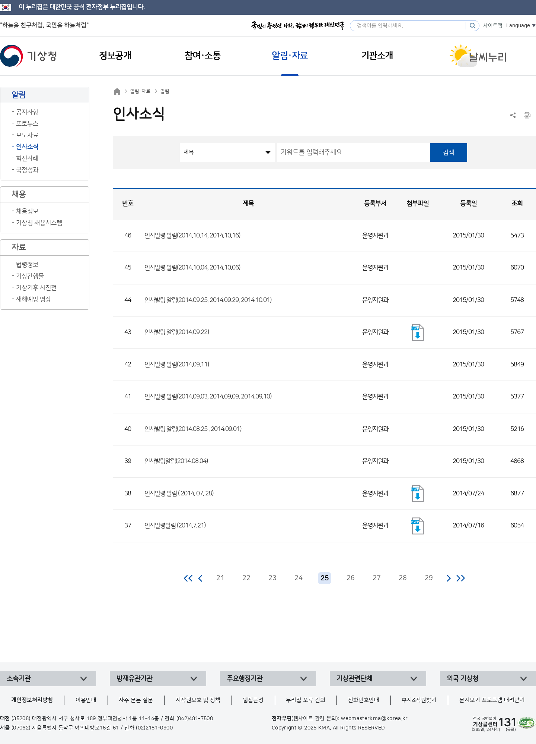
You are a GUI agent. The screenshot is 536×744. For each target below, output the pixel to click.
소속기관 (19, 678)
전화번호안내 (363, 700)
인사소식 (27, 147)
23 (272, 578)
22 (246, 578)
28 (403, 578)
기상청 (28, 56)
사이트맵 (492, 26)
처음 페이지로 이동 (188, 578)
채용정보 (27, 211)
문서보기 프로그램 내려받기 (492, 700)
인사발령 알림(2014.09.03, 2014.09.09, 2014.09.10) (207, 396)
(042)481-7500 (194, 719)
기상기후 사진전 (36, 287)
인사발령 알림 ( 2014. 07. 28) (178, 493)
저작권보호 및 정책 (198, 700)
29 (429, 578)
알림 (164, 91)
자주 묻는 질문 (136, 700)
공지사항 (27, 112)
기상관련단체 (354, 678)
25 (324, 578)
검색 (448, 152)
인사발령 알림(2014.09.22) (176, 332)
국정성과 (27, 170)
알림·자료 (140, 91)
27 (377, 578)
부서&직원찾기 (419, 700)
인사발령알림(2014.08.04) (176, 461)
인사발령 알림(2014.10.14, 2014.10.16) (192, 235)
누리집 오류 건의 (305, 700)
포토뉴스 (27, 123)
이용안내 (86, 700)
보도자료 (27, 135)
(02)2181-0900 (154, 728)
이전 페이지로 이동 (200, 578)
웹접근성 (253, 700)
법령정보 (27, 264)
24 (298, 578)
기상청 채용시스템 (39, 223)
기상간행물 (30, 276)
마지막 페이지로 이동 (460, 578)
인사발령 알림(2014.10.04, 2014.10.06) (192, 267)
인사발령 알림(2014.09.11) (176, 364)
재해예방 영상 (33, 299)
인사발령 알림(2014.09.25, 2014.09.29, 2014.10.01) (207, 300)
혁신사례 (27, 158)
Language (518, 26)
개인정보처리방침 (32, 700)
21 (220, 578)
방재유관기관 (134, 678)
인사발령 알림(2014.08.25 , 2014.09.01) (192, 429)
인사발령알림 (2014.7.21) (174, 525)
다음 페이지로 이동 (448, 578)
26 (351, 578)
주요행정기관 (244, 678)
